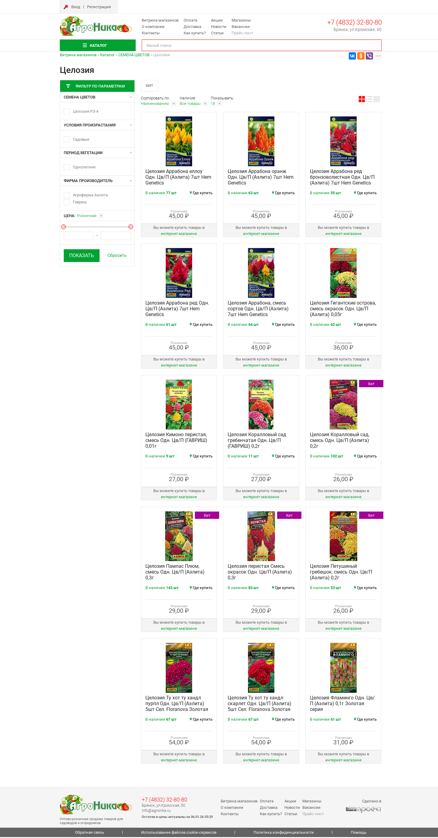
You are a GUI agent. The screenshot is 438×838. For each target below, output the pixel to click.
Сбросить (117, 255)
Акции (217, 20)
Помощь (358, 833)
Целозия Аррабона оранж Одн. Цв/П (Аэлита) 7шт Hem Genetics (261, 178)
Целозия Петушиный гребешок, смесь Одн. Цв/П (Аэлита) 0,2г (341, 572)
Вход (75, 7)
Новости (218, 26)
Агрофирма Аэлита (90, 195)
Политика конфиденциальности (283, 833)
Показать (81, 255)
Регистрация (99, 7)
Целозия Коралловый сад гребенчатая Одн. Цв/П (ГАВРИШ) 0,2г (257, 441)
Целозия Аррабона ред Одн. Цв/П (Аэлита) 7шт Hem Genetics (177, 309)
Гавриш (80, 202)
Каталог (107, 55)
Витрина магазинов (160, 20)
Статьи (217, 33)
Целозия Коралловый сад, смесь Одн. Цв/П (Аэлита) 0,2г (339, 441)
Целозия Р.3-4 (85, 111)
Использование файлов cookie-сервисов (178, 833)
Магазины (241, 20)
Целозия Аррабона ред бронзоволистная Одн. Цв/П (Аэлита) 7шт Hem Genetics (342, 178)
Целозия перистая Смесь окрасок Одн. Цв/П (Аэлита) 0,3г (260, 572)
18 (213, 104)
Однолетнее (84, 167)
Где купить (201, 193)
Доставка (192, 26)
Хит (150, 86)
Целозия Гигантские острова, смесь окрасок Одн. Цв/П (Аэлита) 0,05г (343, 309)
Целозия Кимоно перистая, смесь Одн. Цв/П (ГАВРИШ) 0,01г (176, 441)
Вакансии (241, 26)
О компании (153, 26)
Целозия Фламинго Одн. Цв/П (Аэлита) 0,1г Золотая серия (342, 704)
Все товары (190, 104)
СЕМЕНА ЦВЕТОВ (134, 55)
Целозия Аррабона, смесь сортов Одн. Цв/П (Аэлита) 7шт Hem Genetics (258, 309)
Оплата (190, 20)
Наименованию (155, 104)
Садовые (81, 139)
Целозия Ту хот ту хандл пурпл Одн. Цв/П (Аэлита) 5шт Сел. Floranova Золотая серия (176, 707)
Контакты (151, 33)
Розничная (87, 215)
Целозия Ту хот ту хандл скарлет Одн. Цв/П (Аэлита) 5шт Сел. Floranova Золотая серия (259, 707)
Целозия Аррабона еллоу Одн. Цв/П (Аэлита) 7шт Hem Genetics (178, 178)
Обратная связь (89, 833)
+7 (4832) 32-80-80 (354, 22)
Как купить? (195, 33)
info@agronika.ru (156, 811)
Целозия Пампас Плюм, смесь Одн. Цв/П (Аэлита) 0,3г (175, 572)
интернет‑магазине (179, 234)
